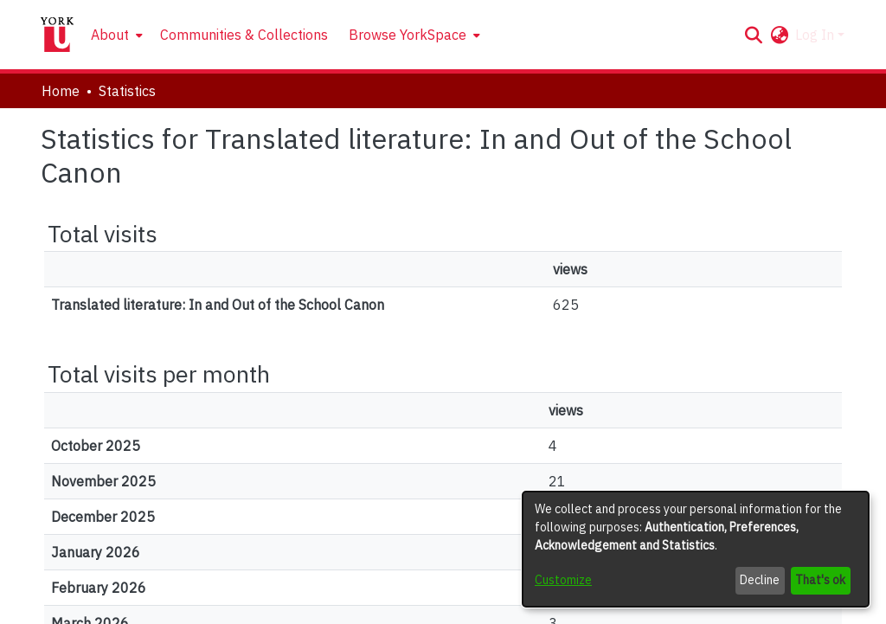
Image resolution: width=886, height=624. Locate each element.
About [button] (110, 34)
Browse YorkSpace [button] (407, 34)
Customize (563, 580)
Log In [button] (816, 34)
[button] (753, 34)
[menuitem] (115, 34)
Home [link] (61, 91)
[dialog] (696, 549)
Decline (760, 580)
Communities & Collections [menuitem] (244, 34)
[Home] (57, 34)
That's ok (820, 580)
